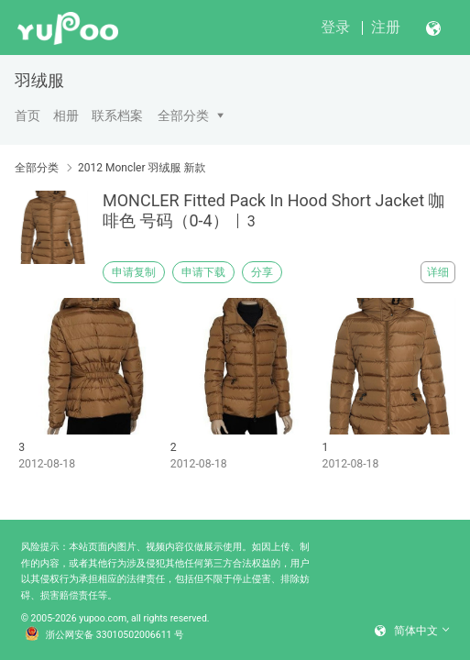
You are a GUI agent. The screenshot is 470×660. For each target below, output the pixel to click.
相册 (66, 115)
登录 (335, 27)
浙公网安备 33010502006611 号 (104, 635)
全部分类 (183, 115)
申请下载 (203, 272)
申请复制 (134, 272)
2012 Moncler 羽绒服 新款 (141, 167)
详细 (438, 272)
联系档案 (117, 115)
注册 (385, 27)
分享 (262, 272)
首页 (27, 115)
